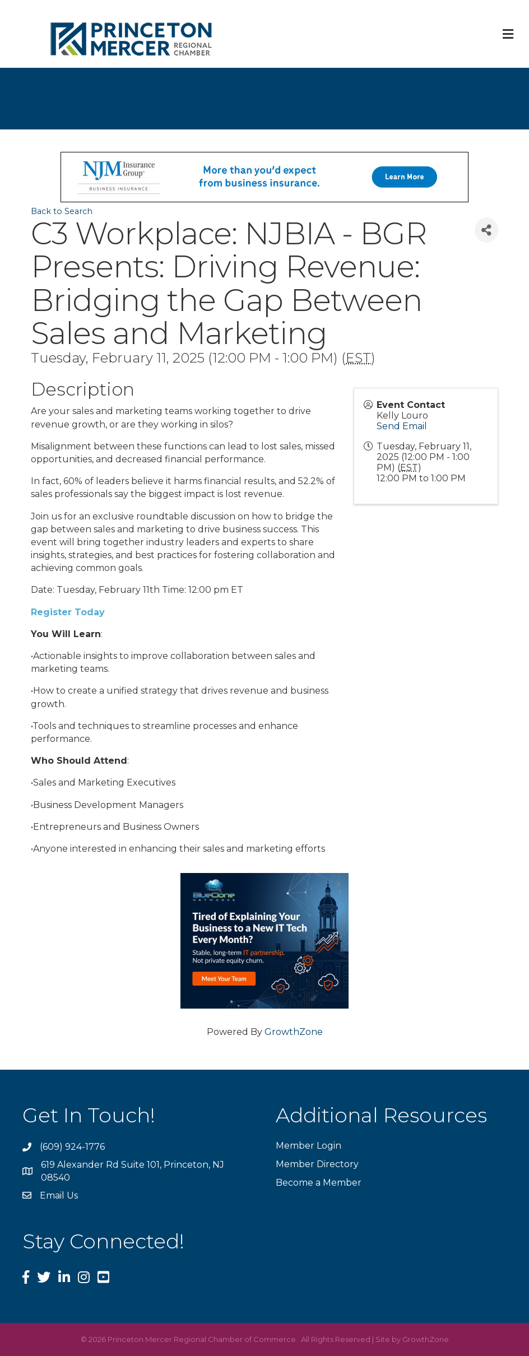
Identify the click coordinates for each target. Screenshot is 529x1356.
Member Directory (317, 1164)
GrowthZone (293, 1032)
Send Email (402, 426)
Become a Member (318, 1182)
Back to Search (61, 211)
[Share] (486, 230)
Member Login (308, 1145)
